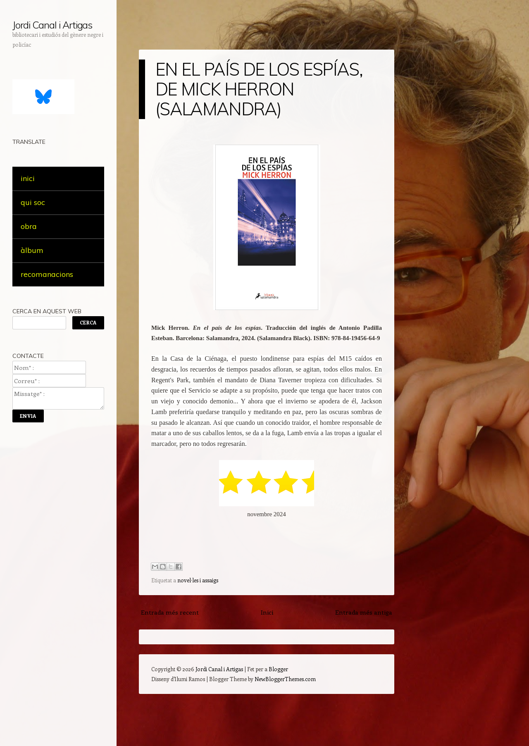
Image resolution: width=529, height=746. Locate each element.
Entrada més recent (170, 612)
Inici (267, 612)
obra (29, 226)
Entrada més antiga (363, 612)
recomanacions (47, 274)
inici (28, 178)
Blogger (278, 668)
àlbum (32, 250)
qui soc (33, 202)
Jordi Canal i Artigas (52, 25)
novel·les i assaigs (197, 580)
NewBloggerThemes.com (285, 678)
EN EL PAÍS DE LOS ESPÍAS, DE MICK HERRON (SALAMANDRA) (258, 89)
